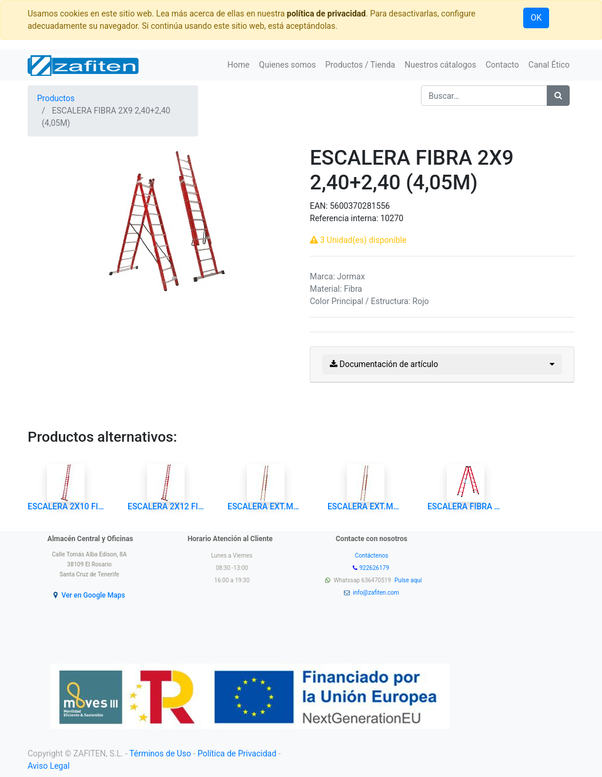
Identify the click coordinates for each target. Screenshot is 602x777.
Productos (56, 98)
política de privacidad (326, 13)
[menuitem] (239, 65)
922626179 (374, 568)
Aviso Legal (49, 766)
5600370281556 (360, 206)
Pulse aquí (408, 580)
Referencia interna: (345, 218)
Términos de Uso (160, 753)
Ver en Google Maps (93, 595)
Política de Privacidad (237, 753)
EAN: (320, 206)
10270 (391, 218)
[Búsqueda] (558, 95)
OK (536, 17)
